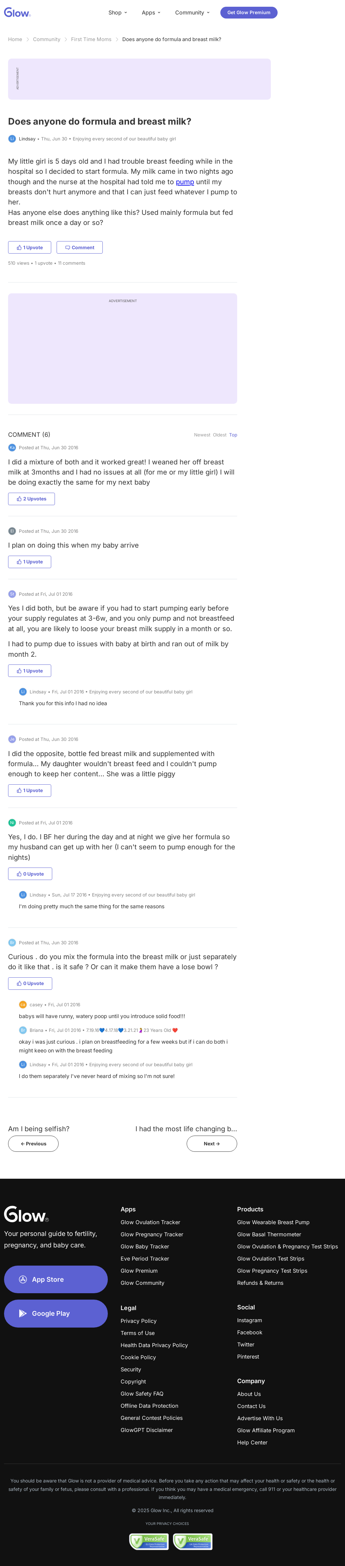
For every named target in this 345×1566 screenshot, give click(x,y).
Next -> (212, 1143)
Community (46, 39)
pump (185, 181)
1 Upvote (30, 247)
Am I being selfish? (38, 1128)
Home (15, 39)
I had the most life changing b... (186, 1128)
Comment (79, 247)
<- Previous (33, 1143)
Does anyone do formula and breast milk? (171, 39)
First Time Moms (91, 39)
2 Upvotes (31, 498)
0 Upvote (30, 874)
